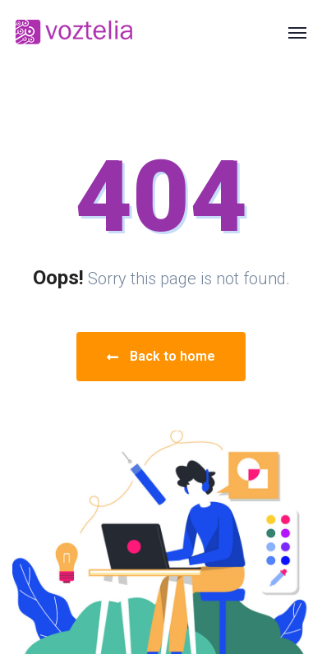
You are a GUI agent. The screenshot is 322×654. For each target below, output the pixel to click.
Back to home (161, 356)
